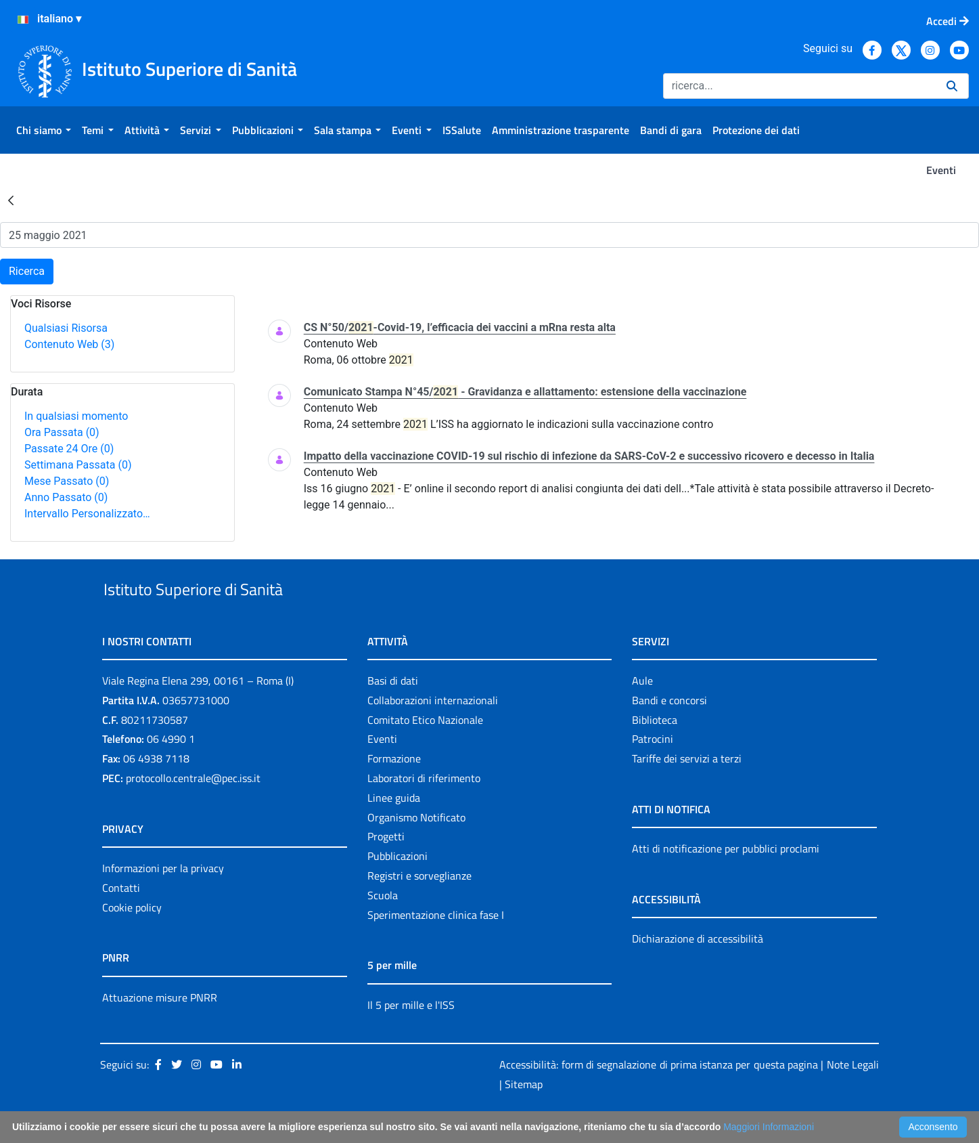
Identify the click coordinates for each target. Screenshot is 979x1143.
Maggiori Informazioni (768, 1126)
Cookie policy (132, 938)
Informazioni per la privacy (163, 899)
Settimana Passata (77, 464)
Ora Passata (61, 432)
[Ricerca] (799, 86)
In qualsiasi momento (76, 416)
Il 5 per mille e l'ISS (411, 1036)
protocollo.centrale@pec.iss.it (193, 809)
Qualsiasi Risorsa (66, 328)
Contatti (121, 919)
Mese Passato (66, 481)
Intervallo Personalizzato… (87, 513)
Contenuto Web (69, 344)
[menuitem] (43, 130)
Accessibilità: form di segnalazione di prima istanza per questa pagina (658, 1096)
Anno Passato (66, 497)
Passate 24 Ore (69, 448)
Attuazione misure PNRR (159, 1028)
